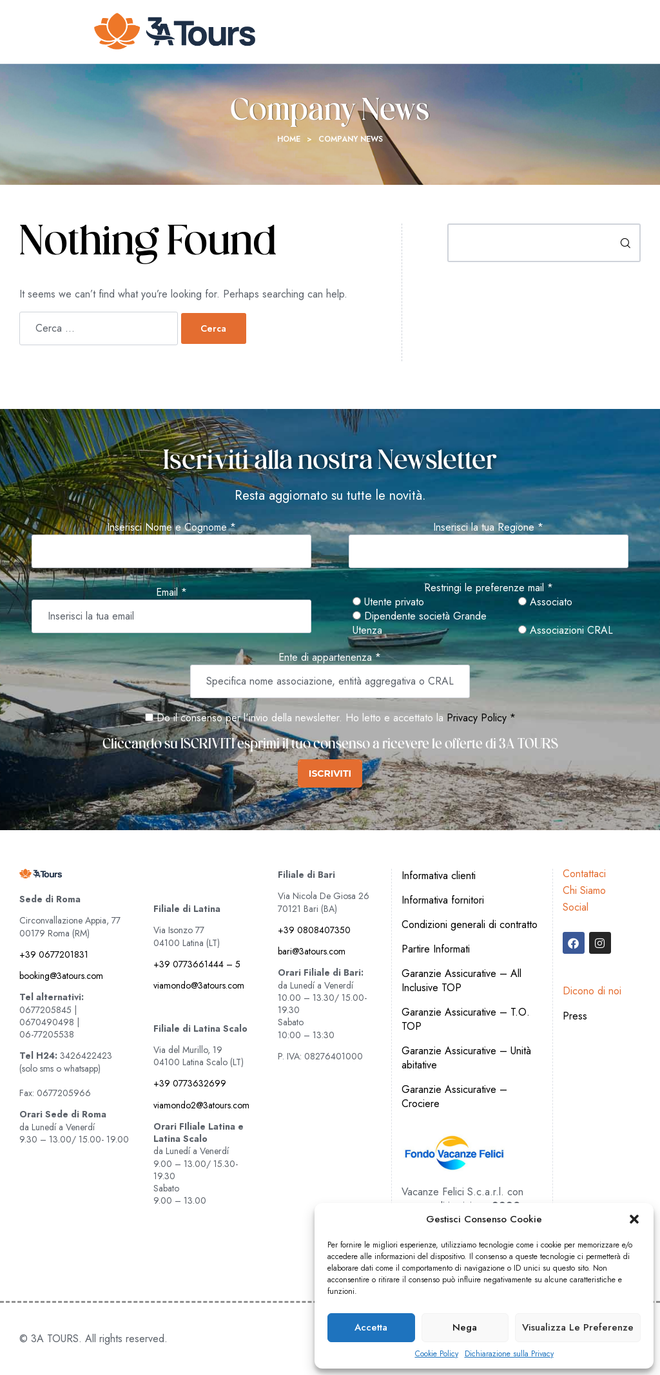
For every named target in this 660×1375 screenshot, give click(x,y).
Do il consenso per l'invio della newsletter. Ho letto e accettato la (294, 717)
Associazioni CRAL (565, 630)
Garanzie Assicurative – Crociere (454, 1096)
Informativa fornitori (443, 900)
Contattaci (584, 873)
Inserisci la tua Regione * (488, 527)
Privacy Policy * (481, 717)
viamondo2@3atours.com (201, 1105)
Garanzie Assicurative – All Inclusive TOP (461, 980)
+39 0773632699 (189, 1083)
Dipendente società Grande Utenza (420, 623)
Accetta (370, 1327)
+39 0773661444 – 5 (196, 964)
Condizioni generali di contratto (470, 924)
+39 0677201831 (53, 954)
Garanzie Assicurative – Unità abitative (466, 1057)
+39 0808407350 (314, 930)
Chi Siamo (584, 890)
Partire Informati (436, 949)
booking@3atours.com (61, 975)
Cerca (625, 242)
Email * (171, 592)
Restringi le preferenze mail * (488, 588)
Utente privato (388, 602)
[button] (634, 1219)
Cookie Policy (436, 1354)
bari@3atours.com (311, 951)
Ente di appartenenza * (329, 657)
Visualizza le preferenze (578, 1327)
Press (575, 1016)
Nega (464, 1327)
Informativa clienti (439, 875)
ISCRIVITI (330, 773)
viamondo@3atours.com (198, 985)
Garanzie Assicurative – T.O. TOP (466, 1019)
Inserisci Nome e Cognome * (171, 527)
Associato (545, 602)
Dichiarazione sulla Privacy (509, 1354)
